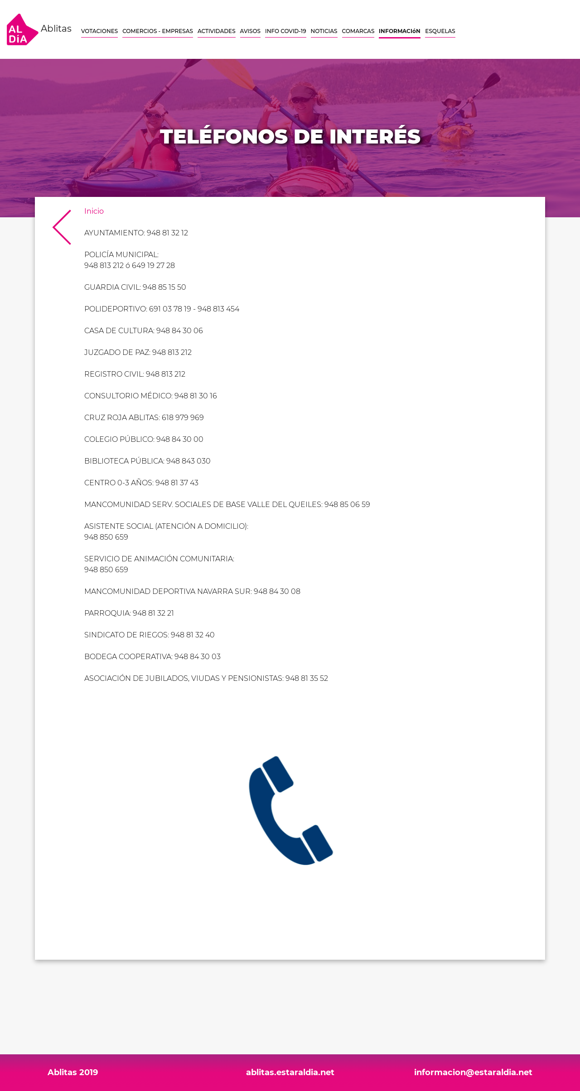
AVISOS (250, 31)
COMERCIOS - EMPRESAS (157, 31)
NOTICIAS (324, 31)
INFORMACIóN (399, 31)
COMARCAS (358, 31)
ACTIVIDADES (217, 31)
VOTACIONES (99, 31)
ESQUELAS (440, 31)
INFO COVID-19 (285, 31)
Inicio (94, 211)
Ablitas (39, 29)
